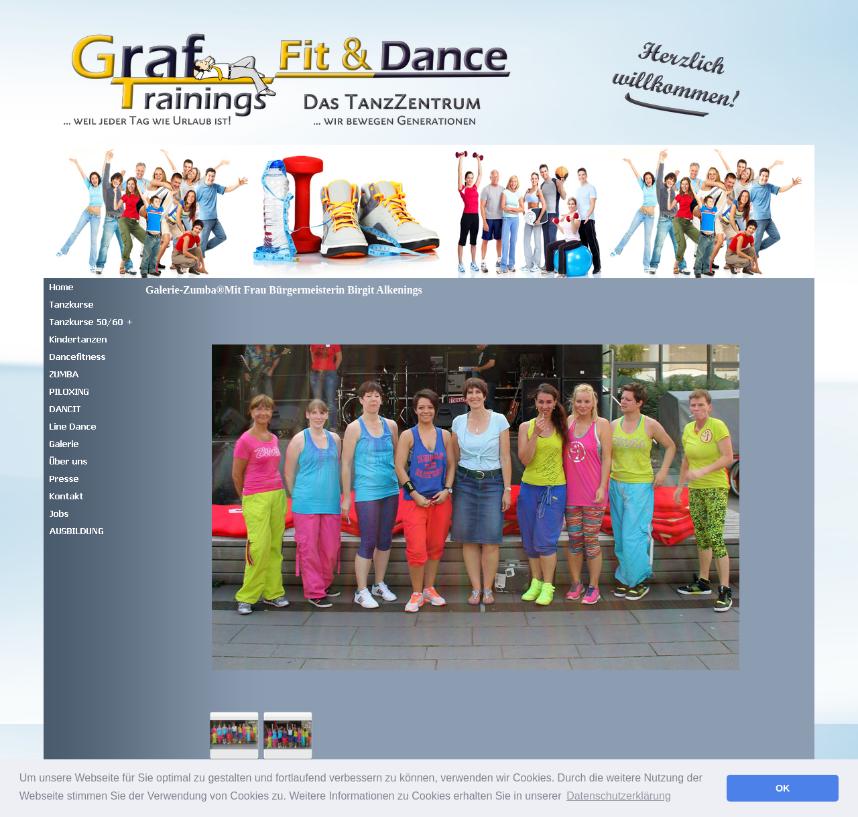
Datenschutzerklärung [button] (618, 796)
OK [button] (783, 788)
